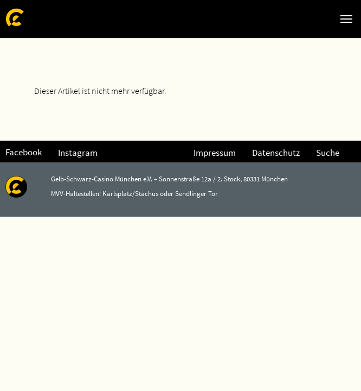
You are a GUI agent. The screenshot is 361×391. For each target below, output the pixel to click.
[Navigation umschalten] (346, 19)
